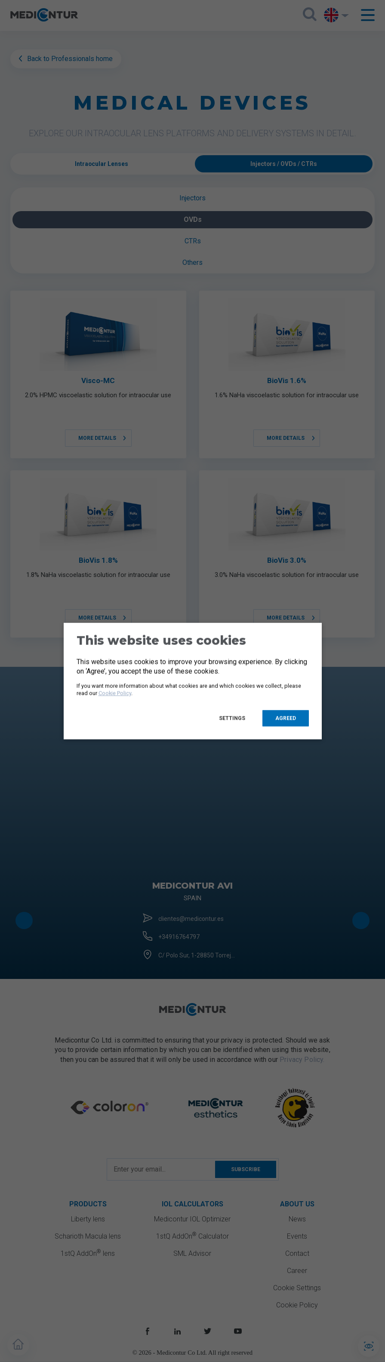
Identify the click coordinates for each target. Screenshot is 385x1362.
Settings (232, 718)
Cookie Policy (115, 693)
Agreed (285, 718)
